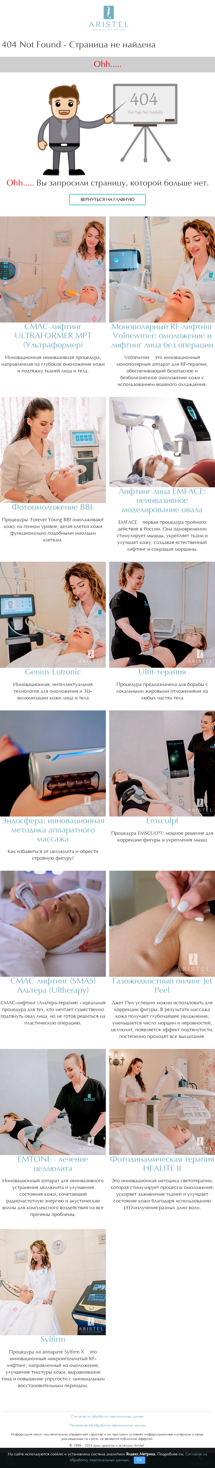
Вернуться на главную (108, 199)
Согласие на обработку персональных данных (107, 1416)
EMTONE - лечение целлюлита (53, 1164)
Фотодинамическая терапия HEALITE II (162, 1164)
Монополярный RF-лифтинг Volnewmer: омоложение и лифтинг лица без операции (162, 336)
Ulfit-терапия (162, 672)
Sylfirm (53, 1339)
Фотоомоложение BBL (53, 507)
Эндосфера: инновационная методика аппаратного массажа (53, 830)
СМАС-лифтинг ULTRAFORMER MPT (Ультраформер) (53, 336)
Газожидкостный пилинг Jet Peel (162, 986)
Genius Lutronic (53, 672)
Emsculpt (162, 821)
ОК (139, 1460)
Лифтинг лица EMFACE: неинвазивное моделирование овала (162, 501)
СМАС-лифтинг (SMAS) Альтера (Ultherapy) (53, 986)
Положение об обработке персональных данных (107, 1425)
